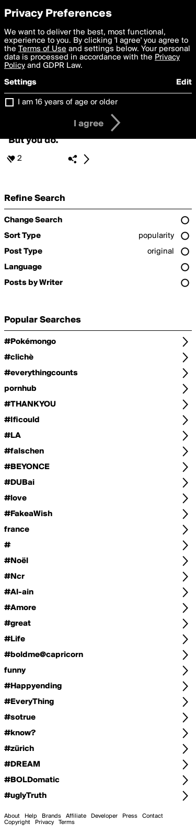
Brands (51, 816)
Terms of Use (42, 49)
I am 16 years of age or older (68, 102)
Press (129, 816)
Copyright (17, 822)
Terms (67, 822)
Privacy (44, 822)
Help (31, 816)
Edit (184, 82)
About (12, 816)
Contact (152, 816)
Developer (104, 816)
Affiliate (76, 816)
